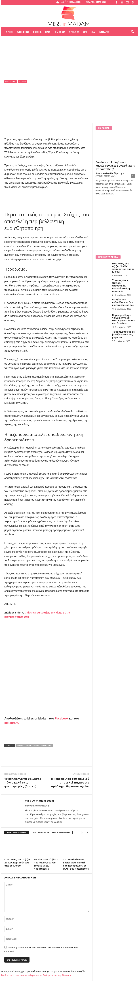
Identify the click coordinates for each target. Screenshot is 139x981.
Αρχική (10, 32)
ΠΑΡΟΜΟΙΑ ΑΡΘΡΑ (16, 832)
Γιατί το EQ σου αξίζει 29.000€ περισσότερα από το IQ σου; (17, 862)
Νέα (93, 32)
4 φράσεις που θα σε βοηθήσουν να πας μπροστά (123, 334)
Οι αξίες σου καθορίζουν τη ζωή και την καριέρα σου (123, 302)
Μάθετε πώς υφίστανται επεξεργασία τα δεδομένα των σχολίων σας (36, 975)
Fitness (22, 81)
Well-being (23, 32)
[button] (132, 32)
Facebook (61, 718)
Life (85, 32)
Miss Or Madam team (19, 105)
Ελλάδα (20, 745)
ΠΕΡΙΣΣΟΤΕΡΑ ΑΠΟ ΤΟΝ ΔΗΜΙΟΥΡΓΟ (51, 832)
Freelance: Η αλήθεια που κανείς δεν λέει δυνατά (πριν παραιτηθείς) (46, 864)
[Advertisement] (69, 45)
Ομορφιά (60, 32)
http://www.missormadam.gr (37, 806)
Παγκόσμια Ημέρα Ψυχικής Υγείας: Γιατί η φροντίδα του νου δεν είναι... (123, 319)
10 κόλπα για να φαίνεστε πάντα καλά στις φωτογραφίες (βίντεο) (22, 782)
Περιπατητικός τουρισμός (39, 745)
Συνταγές (103, 32)
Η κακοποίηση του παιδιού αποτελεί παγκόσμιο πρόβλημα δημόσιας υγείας (70, 782)
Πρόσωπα (74, 32)
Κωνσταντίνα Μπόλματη (109, 173)
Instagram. (11, 722)
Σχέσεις (37, 32)
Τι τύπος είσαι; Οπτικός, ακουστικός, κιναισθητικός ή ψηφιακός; (121, 286)
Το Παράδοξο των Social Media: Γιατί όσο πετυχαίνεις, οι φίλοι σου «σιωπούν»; (76, 864)
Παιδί (48, 32)
